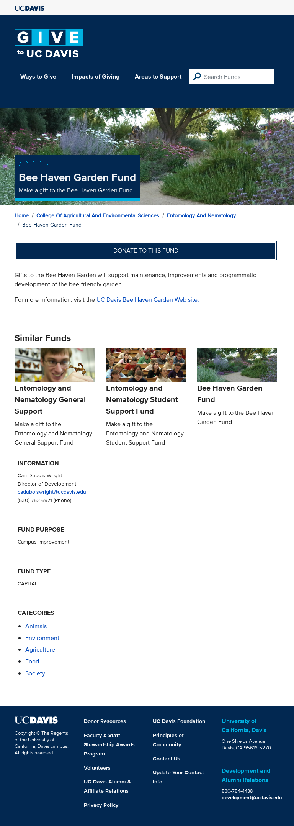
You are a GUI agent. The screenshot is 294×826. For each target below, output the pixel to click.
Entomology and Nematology (201, 215)
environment (42, 638)
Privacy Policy (101, 805)
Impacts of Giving (95, 76)
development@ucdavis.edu (252, 797)
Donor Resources (105, 721)
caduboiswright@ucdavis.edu (52, 492)
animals (36, 626)
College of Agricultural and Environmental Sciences (97, 215)
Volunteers (97, 768)
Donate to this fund (145, 250)
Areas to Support (158, 76)
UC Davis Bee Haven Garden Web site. (147, 299)
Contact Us (166, 758)
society (35, 673)
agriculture (40, 649)
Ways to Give (38, 76)
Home (22, 215)
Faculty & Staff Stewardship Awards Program (109, 744)
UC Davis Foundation (179, 721)
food (32, 661)
